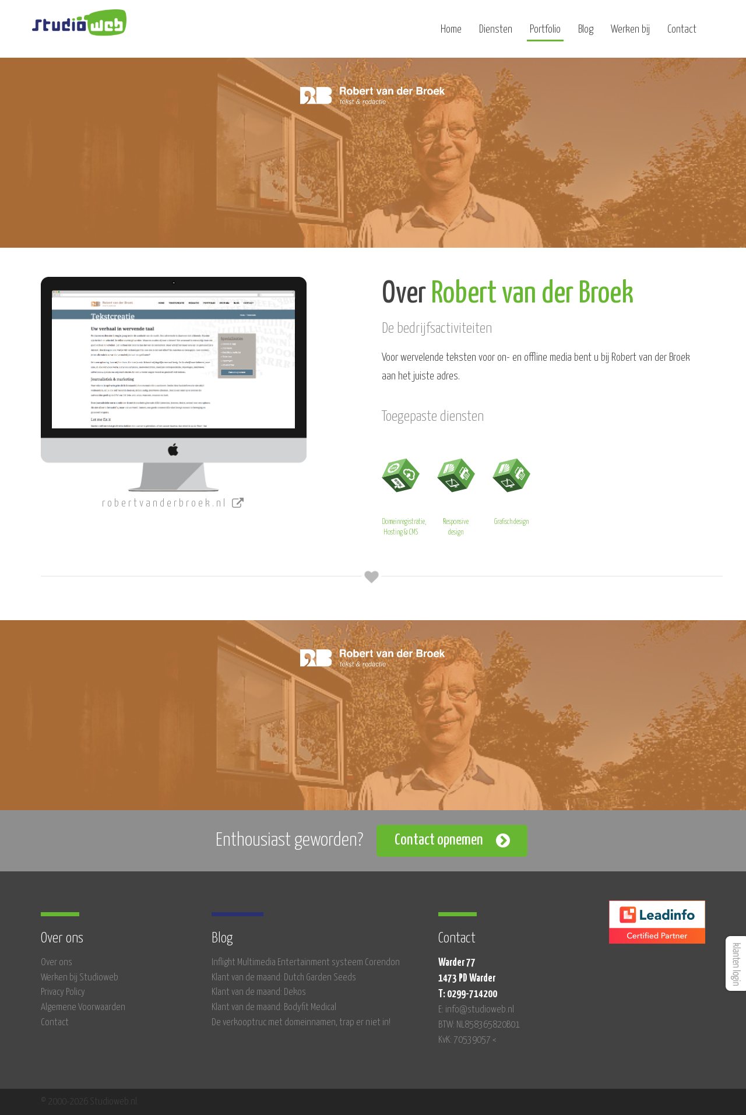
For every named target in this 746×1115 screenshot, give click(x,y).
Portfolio (545, 33)
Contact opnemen (439, 840)
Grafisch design (511, 490)
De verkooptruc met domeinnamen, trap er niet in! (301, 1023)
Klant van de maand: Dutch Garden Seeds (284, 978)
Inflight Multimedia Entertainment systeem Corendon (306, 963)
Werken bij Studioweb (79, 978)
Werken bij (630, 33)
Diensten (495, 33)
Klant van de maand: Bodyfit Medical (274, 1007)
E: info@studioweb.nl (476, 1010)
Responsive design (456, 495)
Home (451, 33)
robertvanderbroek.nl (174, 503)
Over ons (56, 963)
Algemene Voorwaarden (83, 1007)
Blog (585, 33)
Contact (681, 33)
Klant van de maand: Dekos (259, 992)
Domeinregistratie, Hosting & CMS (404, 495)
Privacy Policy (63, 992)
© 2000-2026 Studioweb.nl (89, 1102)
